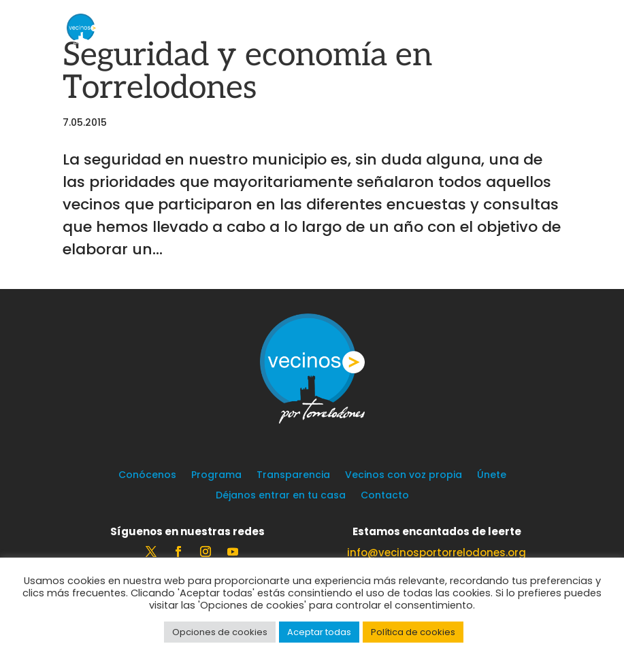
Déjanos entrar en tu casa (281, 496)
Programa (216, 475)
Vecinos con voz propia (403, 475)
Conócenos (147, 475)
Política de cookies (413, 632)
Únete (491, 475)
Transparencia (293, 475)
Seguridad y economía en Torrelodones (247, 71)
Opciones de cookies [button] (219, 632)
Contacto (385, 496)
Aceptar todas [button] (319, 632)
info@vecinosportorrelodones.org (436, 552)
